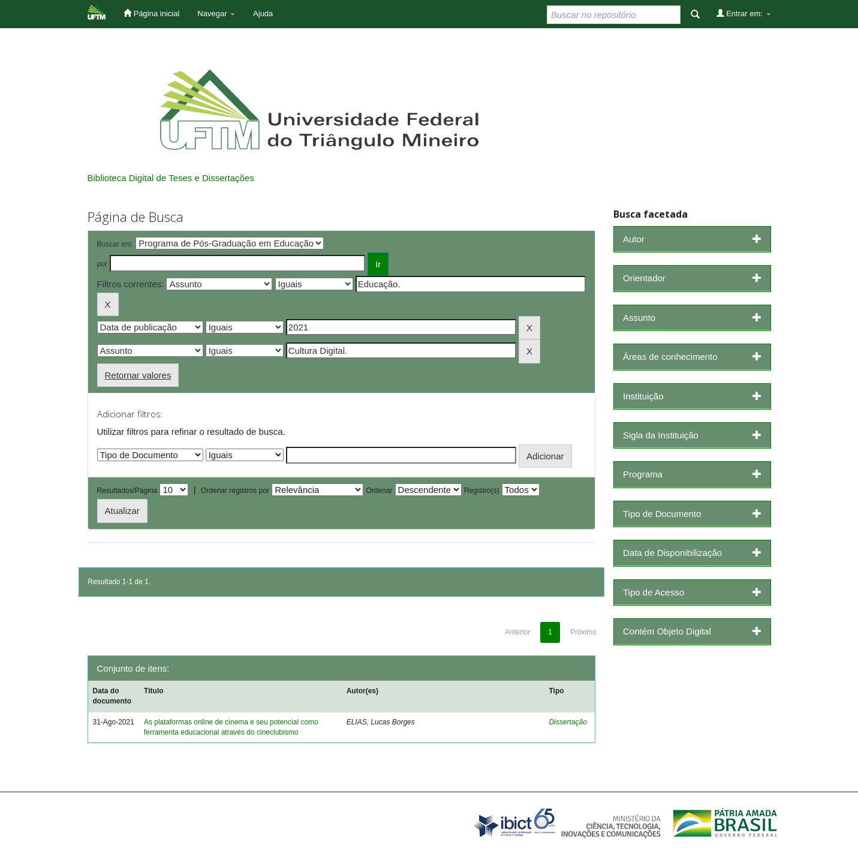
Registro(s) (481, 490)
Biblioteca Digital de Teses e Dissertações (171, 178)
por (102, 264)
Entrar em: (743, 13)
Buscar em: (115, 244)
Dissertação (567, 722)
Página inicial (151, 13)
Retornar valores (138, 375)
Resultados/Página (127, 490)
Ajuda (263, 13)
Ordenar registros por (235, 490)
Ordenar (379, 490)
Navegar (216, 13)
